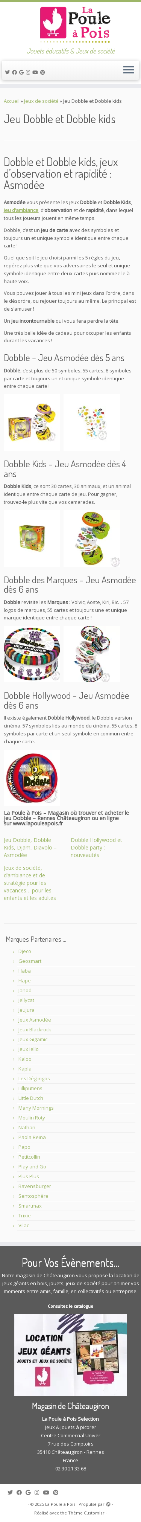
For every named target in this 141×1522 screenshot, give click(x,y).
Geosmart (29, 961)
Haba (24, 970)
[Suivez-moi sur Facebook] (15, 72)
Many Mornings (36, 1107)
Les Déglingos (34, 1078)
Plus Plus (28, 1176)
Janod (25, 990)
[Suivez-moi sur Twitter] (8, 72)
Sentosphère (33, 1196)
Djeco (24, 951)
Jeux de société (41, 101)
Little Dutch (30, 1098)
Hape (24, 980)
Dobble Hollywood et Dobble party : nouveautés (96, 847)
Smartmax (30, 1205)
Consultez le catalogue (70, 1306)
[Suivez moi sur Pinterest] (43, 72)
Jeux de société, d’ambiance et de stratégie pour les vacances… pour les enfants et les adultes (30, 882)
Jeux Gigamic (32, 1039)
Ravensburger (34, 1186)
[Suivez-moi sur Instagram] (29, 72)
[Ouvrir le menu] (128, 70)
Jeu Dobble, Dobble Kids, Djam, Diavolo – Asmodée (30, 847)
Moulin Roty (31, 1117)
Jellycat (26, 1000)
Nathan (26, 1127)
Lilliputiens (30, 1088)
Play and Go (32, 1166)
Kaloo (25, 1058)
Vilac (23, 1225)
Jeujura (26, 1010)
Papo (24, 1147)
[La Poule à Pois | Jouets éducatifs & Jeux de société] (70, 24)
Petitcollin (29, 1156)
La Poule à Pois (60, 1504)
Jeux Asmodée (34, 1019)
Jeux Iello (28, 1049)
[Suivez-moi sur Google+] (22, 72)
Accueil (12, 101)
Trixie (24, 1215)
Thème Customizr (86, 1513)
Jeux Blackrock (34, 1029)
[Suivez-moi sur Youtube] (36, 72)
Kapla (25, 1068)
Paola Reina (32, 1137)
